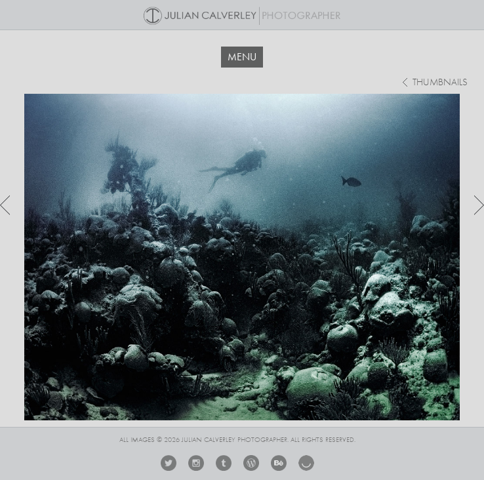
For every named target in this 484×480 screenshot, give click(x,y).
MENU (242, 57)
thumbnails (440, 83)
